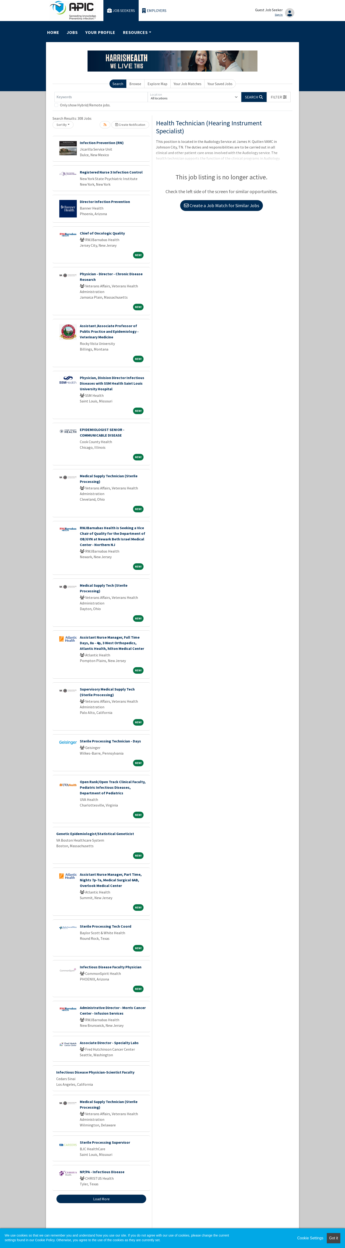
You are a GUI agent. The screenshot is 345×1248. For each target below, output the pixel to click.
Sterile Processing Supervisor (105, 1142)
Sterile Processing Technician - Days (110, 741)
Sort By (61, 125)
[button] (279, 97)
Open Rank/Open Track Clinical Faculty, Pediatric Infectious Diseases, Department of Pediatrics (113, 787)
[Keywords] (101, 97)
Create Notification (130, 125)
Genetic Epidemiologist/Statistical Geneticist (95, 833)
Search (118, 83)
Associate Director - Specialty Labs (109, 1042)
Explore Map (157, 83)
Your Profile (100, 32)
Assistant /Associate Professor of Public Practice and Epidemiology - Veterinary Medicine (109, 331)
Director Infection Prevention (105, 201)
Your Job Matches (187, 83)
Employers (154, 11)
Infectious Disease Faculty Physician (110, 967)
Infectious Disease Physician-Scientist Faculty (95, 1072)
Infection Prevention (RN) (102, 142)
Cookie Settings (310, 1238)
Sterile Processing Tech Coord (105, 926)
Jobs (72, 32)
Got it (333, 1238)
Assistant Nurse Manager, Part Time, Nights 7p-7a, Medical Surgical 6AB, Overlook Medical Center (111, 880)
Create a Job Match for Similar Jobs (221, 205)
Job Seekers (121, 11)
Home (53, 32)
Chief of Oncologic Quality (102, 233)
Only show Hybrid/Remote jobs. (85, 105)
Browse (135, 83)
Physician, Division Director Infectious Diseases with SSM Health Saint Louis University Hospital (112, 383)
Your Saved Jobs (220, 83)
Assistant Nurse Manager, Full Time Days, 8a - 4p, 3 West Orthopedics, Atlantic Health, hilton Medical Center (112, 643)
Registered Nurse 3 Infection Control (111, 172)
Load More (101, 1199)
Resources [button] (135, 32)
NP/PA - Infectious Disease (102, 1171)
